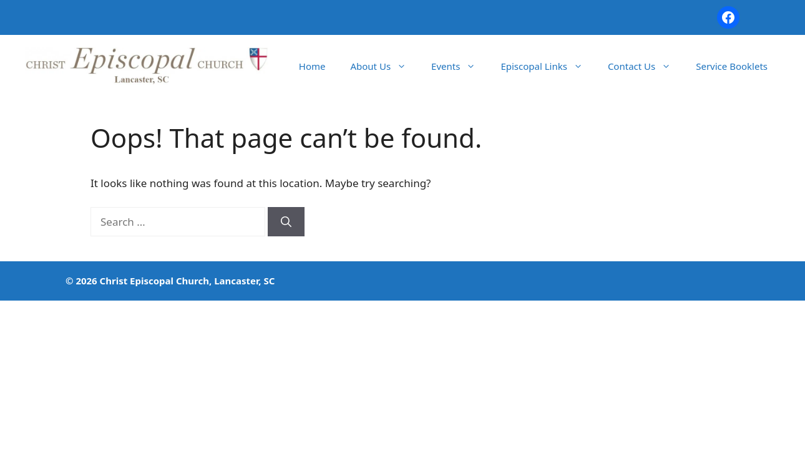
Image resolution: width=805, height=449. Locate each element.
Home (312, 66)
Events (459, 66)
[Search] (286, 222)
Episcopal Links (547, 66)
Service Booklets (732, 66)
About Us (384, 66)
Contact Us (645, 66)
